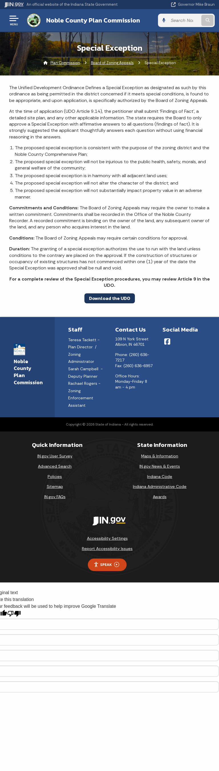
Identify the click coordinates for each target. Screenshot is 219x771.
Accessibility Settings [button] (107, 538)
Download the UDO (109, 298)
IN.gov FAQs (55, 496)
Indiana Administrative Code (159, 486)
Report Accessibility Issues (107, 548)
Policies (55, 476)
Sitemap (55, 486)
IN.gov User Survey (54, 456)
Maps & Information (159, 456)
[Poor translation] (14, 613)
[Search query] (184, 20)
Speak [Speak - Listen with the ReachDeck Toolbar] (106, 564)
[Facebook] (167, 341)
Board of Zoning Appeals (112, 62)
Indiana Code (159, 476)
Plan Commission (65, 62)
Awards (160, 496)
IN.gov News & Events (159, 466)
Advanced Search (55, 466)
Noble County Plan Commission (93, 20)
